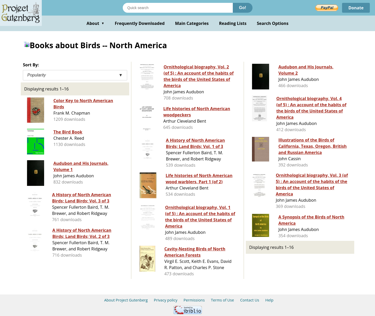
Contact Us (249, 300)
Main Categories (192, 23)
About (96, 23)
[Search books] (178, 8)
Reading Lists (233, 23)
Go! (242, 7)
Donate (356, 8)
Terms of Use (222, 300)
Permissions (194, 300)
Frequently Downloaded (140, 23)
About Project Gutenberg (126, 300)
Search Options (273, 23)
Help (269, 300)
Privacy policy (166, 300)
